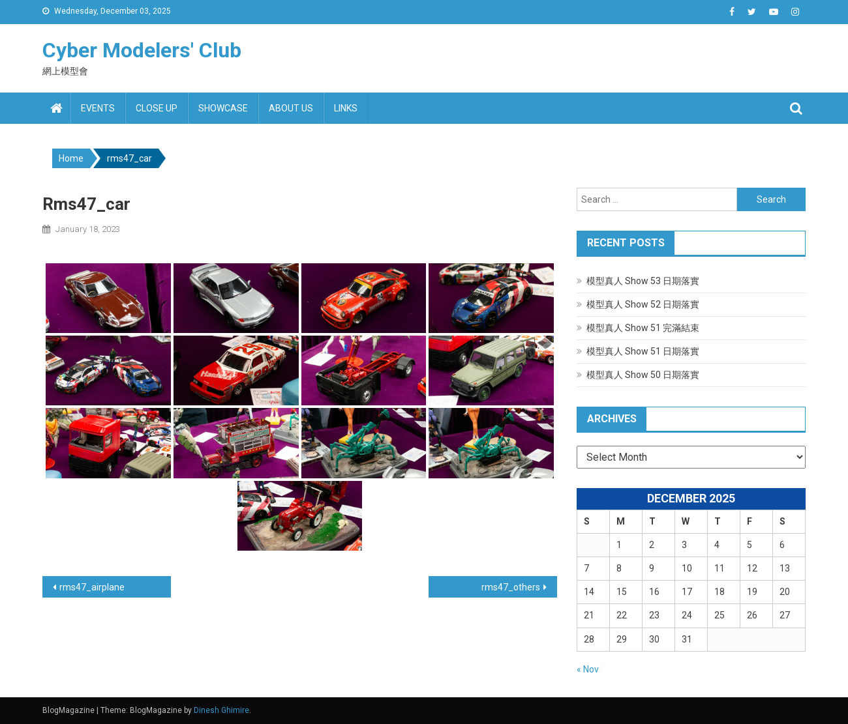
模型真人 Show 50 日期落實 (642, 374)
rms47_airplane (92, 587)
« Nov (588, 669)
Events (98, 108)
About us (291, 108)
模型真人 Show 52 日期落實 (642, 304)
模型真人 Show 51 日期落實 (642, 351)
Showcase (223, 108)
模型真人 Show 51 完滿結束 (642, 328)
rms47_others (510, 587)
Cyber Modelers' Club (141, 50)
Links (345, 108)
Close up (156, 108)
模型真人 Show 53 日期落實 (642, 281)
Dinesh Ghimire (221, 710)
